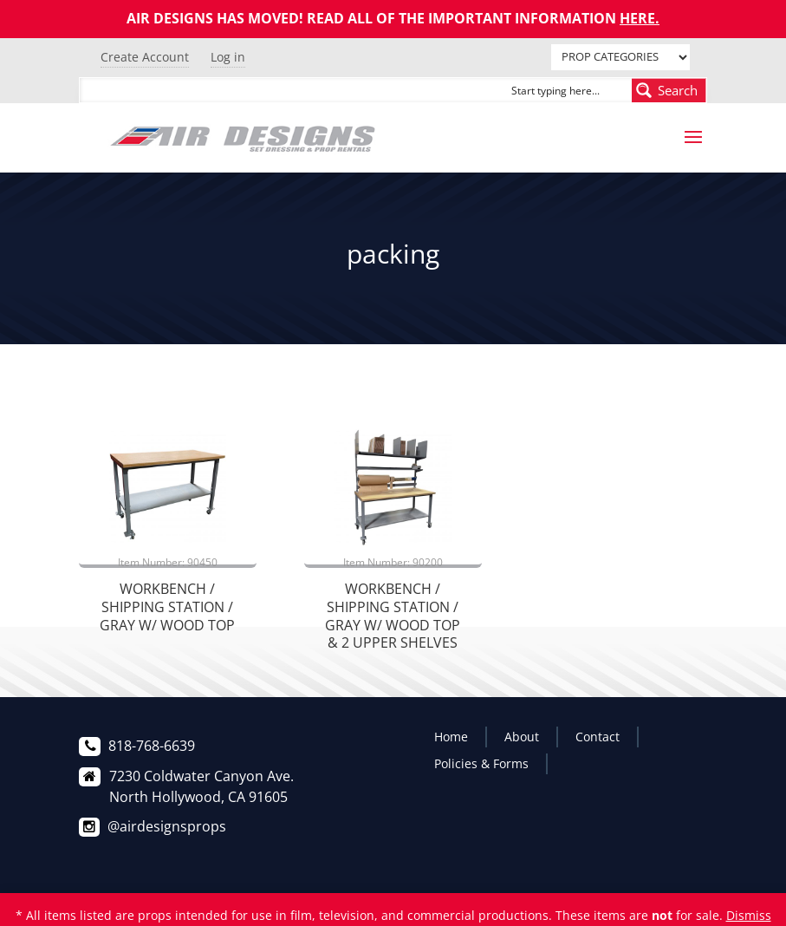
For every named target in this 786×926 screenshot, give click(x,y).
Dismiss (748, 915)
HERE (637, 18)
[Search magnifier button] (669, 90)
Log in (228, 57)
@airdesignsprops (166, 826)
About (521, 736)
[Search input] (567, 90)
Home (451, 736)
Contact (597, 736)
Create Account (145, 57)
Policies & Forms (481, 763)
